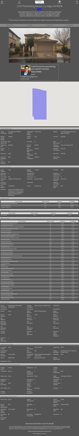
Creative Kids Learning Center (7, 225)
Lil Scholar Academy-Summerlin (7, 268)
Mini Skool (3, 264)
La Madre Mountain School (6, 270)
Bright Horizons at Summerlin (7, 245)
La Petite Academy (5, 272)
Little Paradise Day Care (6, 279)
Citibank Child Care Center (6, 259)
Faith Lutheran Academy (6, 232)
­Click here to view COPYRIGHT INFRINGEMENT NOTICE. (37, 428)
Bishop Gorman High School (6, 295)
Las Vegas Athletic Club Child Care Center (9, 261)
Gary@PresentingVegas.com (29, 76)
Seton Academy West (5, 299)
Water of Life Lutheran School (7, 292)
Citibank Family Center (5, 257)
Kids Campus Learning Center (7, 281)
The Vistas (49, 12)
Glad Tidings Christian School (7, 274)
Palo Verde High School (5, 205)
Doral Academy (4, 215)
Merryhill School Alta (5, 239)
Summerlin (57, 12)
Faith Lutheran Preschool (6, 230)
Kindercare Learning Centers (7, 243)
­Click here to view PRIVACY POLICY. (56, 428)
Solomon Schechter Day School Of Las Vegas (10, 237)
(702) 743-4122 (25, 79)
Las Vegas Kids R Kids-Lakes (6, 288)
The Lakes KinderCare (5, 263)
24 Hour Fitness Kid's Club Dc (7, 254)
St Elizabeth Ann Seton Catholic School (9, 293)
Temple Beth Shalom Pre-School (7, 236)
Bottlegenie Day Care (5, 246)
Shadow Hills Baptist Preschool (7, 297)
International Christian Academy (7, 284)
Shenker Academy (4, 266)
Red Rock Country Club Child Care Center (9, 223)
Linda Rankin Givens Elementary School (9, 203)
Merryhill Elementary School (7, 250)
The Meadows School (5, 277)
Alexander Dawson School (6, 241)
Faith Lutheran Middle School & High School (10, 234)
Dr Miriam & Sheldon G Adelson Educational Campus (11, 255)
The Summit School (5, 290)
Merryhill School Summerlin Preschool (9, 248)
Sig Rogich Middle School (6, 207)
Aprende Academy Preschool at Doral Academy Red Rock (12, 226)
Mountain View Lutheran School (7, 283)
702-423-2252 (37, 131)
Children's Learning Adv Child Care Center (9, 228)
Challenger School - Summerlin (7, 275)
